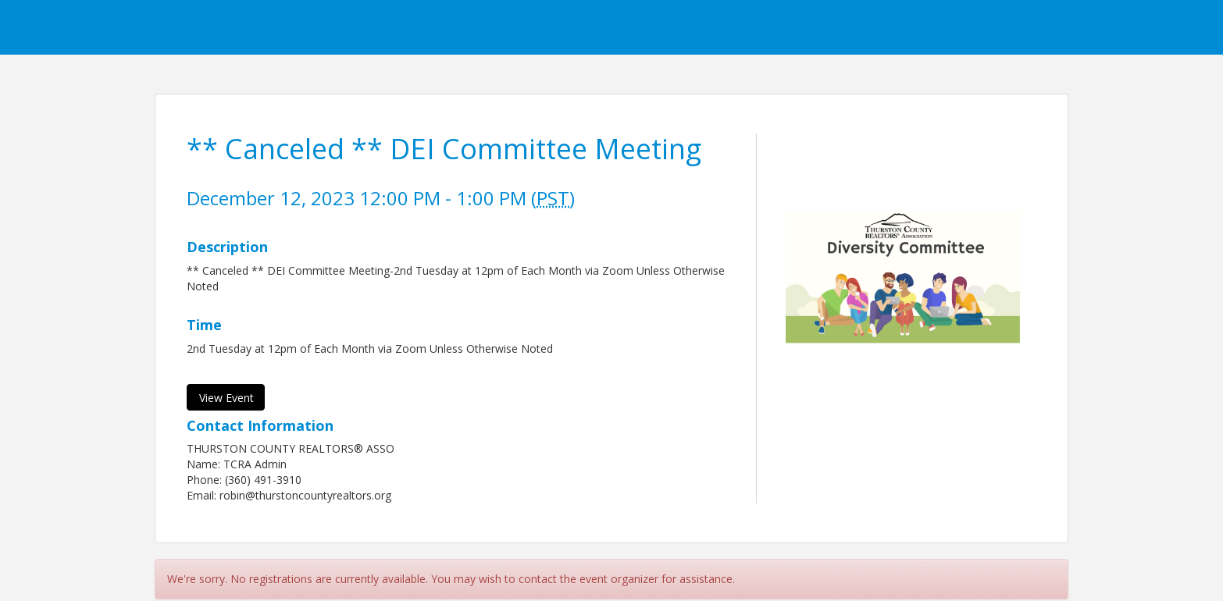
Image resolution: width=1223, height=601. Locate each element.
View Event (226, 397)
